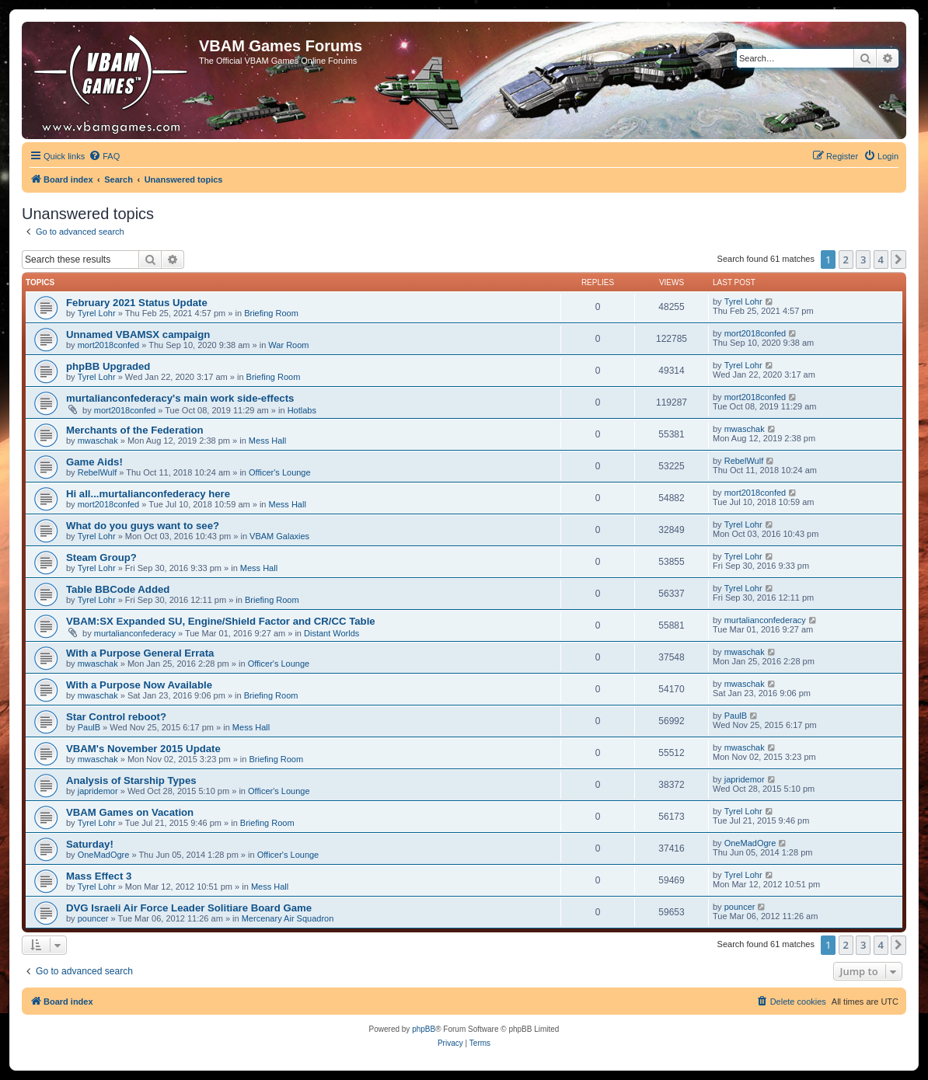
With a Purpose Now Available (139, 685)
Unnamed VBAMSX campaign (138, 334)
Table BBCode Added (117, 589)
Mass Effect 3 (98, 876)
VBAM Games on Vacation (130, 812)
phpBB (423, 1029)
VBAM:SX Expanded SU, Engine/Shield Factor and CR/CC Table (220, 621)
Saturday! (89, 844)
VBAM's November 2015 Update (143, 748)
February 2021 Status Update (137, 302)
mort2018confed (109, 345)
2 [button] (846, 260)
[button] (898, 259)
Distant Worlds (331, 633)
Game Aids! (94, 462)
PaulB (89, 727)
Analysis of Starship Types (131, 780)
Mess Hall (267, 440)
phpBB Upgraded (108, 366)
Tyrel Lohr (97, 313)
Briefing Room (271, 313)
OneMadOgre (104, 854)
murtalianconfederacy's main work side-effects (180, 398)
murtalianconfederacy (135, 633)
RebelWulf (97, 472)
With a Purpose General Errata (140, 653)
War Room (288, 345)
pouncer (93, 918)
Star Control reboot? (116, 717)
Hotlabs (302, 410)
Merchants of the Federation (135, 430)
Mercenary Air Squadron (288, 918)
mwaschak (98, 440)
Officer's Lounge (280, 472)
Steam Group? (101, 557)
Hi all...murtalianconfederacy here (148, 494)
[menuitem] (104, 156)
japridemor (98, 791)
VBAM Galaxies (279, 536)
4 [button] (881, 260)
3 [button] (863, 260)
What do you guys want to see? (142, 525)
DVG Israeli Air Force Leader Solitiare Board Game (189, 908)
